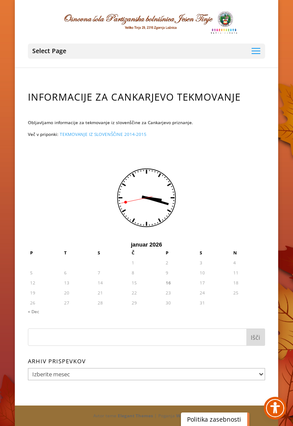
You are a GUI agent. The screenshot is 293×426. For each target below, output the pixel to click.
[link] (147, 21)
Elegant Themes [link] (135, 415)
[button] (146, 51)
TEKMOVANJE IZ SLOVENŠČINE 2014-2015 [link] (103, 134)
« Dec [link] (33, 311)
